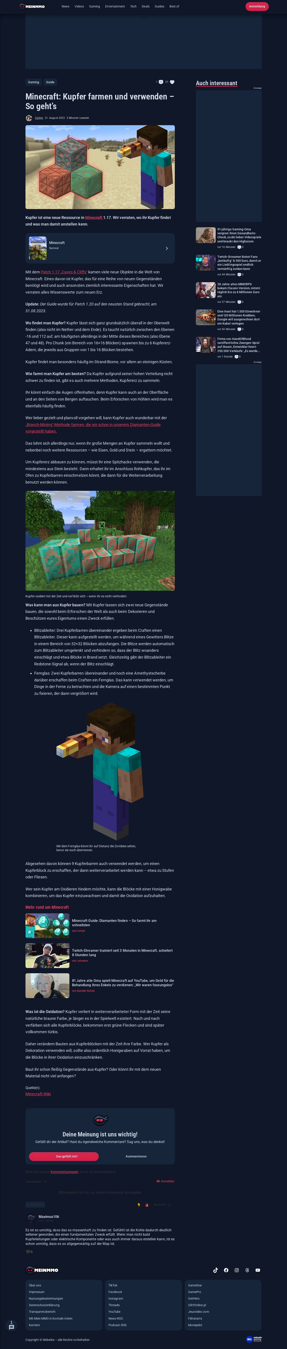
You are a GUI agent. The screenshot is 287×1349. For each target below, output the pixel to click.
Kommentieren (136, 1156)
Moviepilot (195, 1325)
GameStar (195, 1285)
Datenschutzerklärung (44, 1305)
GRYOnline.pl (197, 1305)
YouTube (114, 1311)
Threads (114, 1305)
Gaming (94, 6)
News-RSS (115, 1318)
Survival (54, 248)
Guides (159, 6)
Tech (133, 6)
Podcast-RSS (117, 1325)
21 (166, 81)
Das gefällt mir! (67, 1156)
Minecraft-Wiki (38, 1094)
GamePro (194, 1292)
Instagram (115, 1298)
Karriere (34, 1325)
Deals (145, 6)
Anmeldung (257, 6)
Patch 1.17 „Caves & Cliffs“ (64, 272)
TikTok (112, 1285)
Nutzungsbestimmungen (46, 1298)
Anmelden (165, 1181)
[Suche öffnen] (239, 6)
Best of (174, 6)
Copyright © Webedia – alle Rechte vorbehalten (57, 1340)
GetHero (194, 1298)
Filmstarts (195, 1318)
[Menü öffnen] (54, 6)
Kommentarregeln (64, 1172)
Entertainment (115, 6)
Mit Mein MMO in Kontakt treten (51, 1318)
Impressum (37, 1292)
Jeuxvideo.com (198, 1311)
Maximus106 (49, 1217)
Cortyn (39, 117)
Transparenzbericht (42, 1311)
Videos (79, 6)
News (65, 6)
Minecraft (94, 217)
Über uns (35, 1285)
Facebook (115, 1292)
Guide (50, 82)
